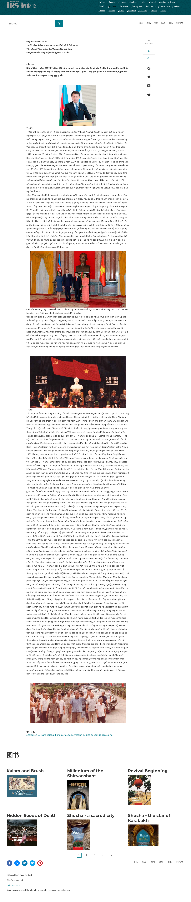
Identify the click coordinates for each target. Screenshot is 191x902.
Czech (172, 2)
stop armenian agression (69, 735)
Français (122, 2)
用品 (149, 22)
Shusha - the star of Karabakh (149, 818)
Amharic (176, 6)
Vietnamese (164, 6)
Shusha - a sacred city (91, 815)
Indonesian (151, 6)
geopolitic (96, 735)
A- (149, 51)
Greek (121, 10)
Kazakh (102, 10)
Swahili (154, 10)
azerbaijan (31, 735)
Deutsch (133, 2)
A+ (148, 57)
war (111, 735)
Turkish (153, 2)
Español (102, 6)
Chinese (112, 6)
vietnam (42, 735)
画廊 (163, 22)
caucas (105, 735)
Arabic (163, 2)
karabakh (51, 735)
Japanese (124, 6)
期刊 (156, 22)
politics (86, 735)
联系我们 (180, 22)
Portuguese (137, 6)
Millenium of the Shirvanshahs (85, 773)
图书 (171, 22)
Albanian (132, 10)
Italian (144, 2)
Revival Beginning (148, 770)
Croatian (143, 10)
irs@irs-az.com (13, 885)
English (102, 2)
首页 (141, 22)
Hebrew (112, 10)
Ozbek (163, 10)
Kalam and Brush (25, 770)
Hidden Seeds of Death (32, 815)
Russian (112, 2)
